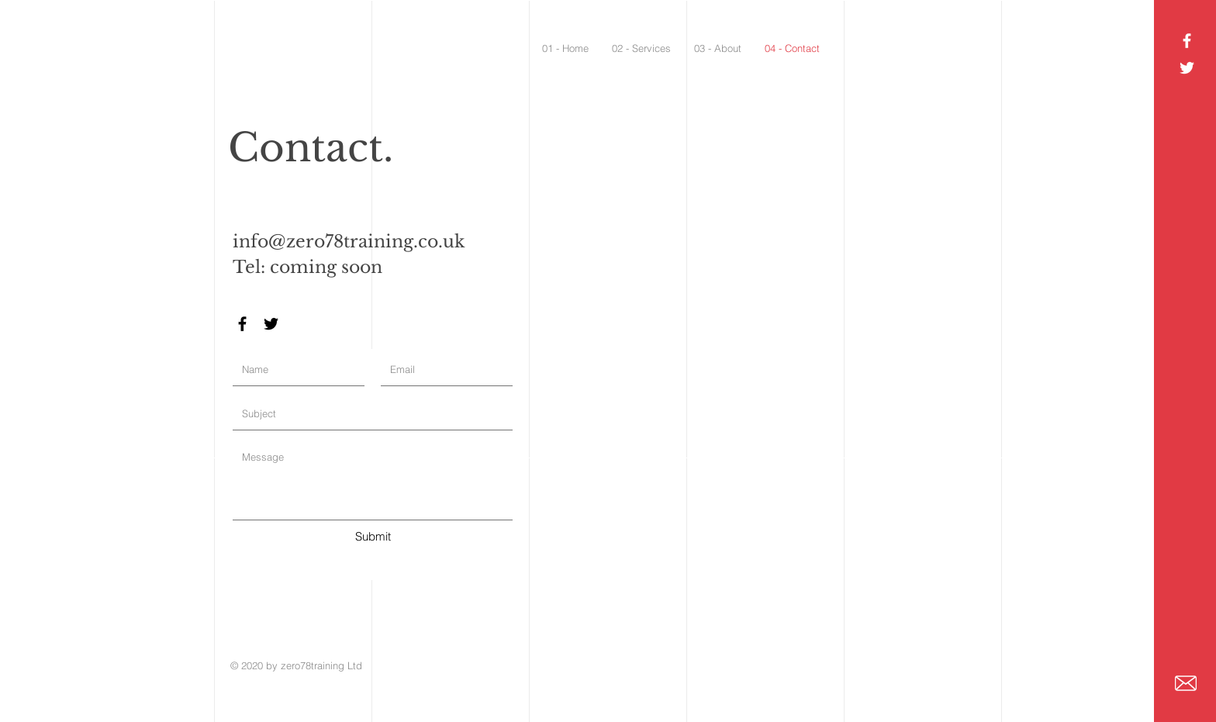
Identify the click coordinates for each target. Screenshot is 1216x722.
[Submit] (373, 535)
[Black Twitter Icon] (271, 323)
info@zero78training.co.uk (349, 241)
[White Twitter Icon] (1187, 68)
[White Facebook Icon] (1187, 40)
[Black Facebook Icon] (242, 323)
